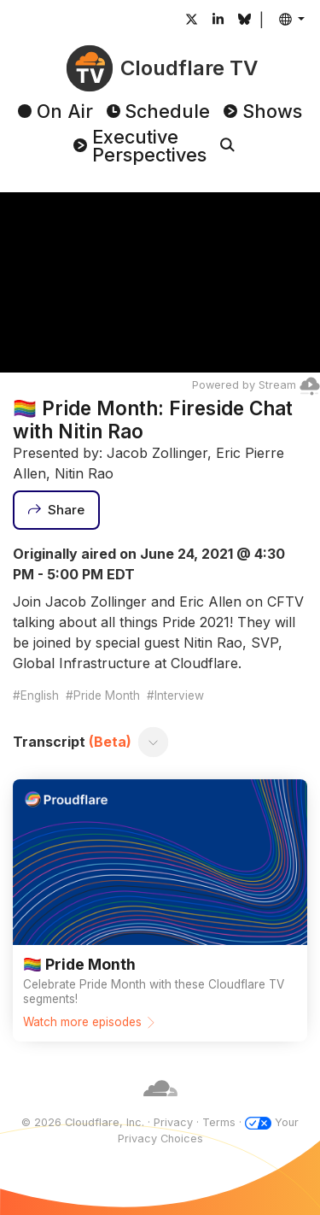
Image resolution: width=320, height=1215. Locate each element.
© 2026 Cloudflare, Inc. (82, 1122)
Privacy (173, 1122)
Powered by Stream (256, 385)
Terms (219, 1122)
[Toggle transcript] (153, 741)
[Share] (56, 510)
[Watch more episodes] (160, 910)
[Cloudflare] (160, 1106)
